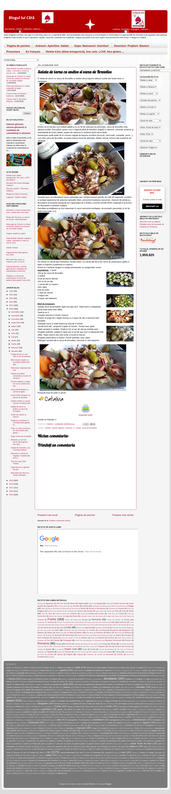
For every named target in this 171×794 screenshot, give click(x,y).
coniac (18, 692)
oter (87, 738)
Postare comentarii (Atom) (59, 521)
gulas (124, 712)
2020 (11, 309)
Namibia (80, 635)
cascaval (98, 684)
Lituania (92, 630)
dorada (53, 701)
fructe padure (133, 706)
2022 (11, 302)
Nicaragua (103, 635)
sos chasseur (112, 760)
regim (123, 749)
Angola (108, 603)
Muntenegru (69, 635)
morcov (74, 733)
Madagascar (126, 630)
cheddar (36, 687)
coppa (74, 692)
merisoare (84, 730)
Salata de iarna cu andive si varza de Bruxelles (19, 409)
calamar (70, 681)
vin (112, 771)
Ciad (43, 613)
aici (53, 211)
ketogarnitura (115, 720)
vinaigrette (119, 771)
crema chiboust (81, 695)
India (112, 622)
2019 (11, 480)
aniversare (26, 670)
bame (98, 673)
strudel (91, 763)
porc (83, 746)
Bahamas (105, 606)
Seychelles (122, 644)
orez (63, 738)
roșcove (134, 752)
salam (41, 755)
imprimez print (85, 415)
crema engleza (108, 695)
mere (74, 731)
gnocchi (142, 709)
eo (138, 701)
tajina (36, 765)
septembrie (16, 323)
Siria (110, 646)
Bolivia (83, 608)
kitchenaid (34, 722)
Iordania (123, 625)
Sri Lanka (58, 649)
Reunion (128, 640)
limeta (66, 725)
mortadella (84, 733)
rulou (160, 753)
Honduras (104, 622)
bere (14, 676)
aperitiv (63, 670)
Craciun (15, 695)
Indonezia (122, 622)
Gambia (75, 619)
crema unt (33, 697)
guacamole (68, 712)
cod (103, 690)
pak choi (129, 738)
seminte (41, 758)
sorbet (96, 760)
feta (90, 704)
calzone (86, 681)
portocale (93, 747)
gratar (35, 712)
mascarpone (160, 728)
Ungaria (69, 654)
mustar (11, 736)
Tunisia (109, 652)
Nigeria (118, 635)
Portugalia (67, 640)
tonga (50, 657)
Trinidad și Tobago (97, 652)
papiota (60, 741)
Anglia (99, 603)
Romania (43, 643)
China (131, 611)
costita (135, 692)
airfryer (46, 668)
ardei (98, 670)
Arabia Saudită (78, 670)
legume (61, 428)
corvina (117, 692)
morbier (65, 733)
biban (37, 676)
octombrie (15, 319)
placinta (59, 746)
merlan (92, 730)
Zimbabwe (41, 657)
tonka (156, 765)
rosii (123, 752)
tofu (131, 765)
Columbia (73, 614)
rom (87, 753)
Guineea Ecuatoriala (64, 622)
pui (35, 749)
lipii (89, 725)
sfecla (132, 758)
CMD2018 (49, 690)
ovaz (106, 738)
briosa (54, 679)
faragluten (43, 703)
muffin (115, 733)
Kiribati (114, 627)
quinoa (50, 749)
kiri (18, 723)
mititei (23, 733)
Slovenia (128, 646)
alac (53, 667)
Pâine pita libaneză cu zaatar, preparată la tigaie (18, 87)
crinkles (62, 697)
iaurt (68, 714)
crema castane (67, 695)
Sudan (84, 649)
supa (130, 763)
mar (121, 728)
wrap (15, 773)
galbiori (162, 706)
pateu (43, 744)
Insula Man (47, 625)
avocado (21, 673)
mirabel (16, 733)
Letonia (48, 630)
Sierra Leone (90, 646)
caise (62, 682)
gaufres (70, 709)
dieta (24, 701)
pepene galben (79, 744)
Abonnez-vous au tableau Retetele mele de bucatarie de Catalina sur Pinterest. (152, 224)
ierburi (83, 714)
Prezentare (13, 51)
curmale (139, 697)
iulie (13, 330)
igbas (91, 714)
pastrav (26, 744)
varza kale (77, 771)
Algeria (81, 603)
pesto (160, 744)
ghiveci (124, 709)
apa (56, 670)
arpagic (125, 670)
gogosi (158, 709)
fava (84, 704)
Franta (52, 619)
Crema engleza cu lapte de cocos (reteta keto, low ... (20, 384)
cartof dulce (78, 684)
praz (145, 746)
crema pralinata (22, 697)
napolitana (43, 736)
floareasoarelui (148, 704)
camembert (104, 681)
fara (34, 704)
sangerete (97, 755)
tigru (97, 765)
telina (84, 766)
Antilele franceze (119, 603)
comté (147, 690)
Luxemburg (102, 630)
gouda (18, 712)
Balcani (90, 673)
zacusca (35, 773)
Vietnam (120, 654)
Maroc (79, 633)
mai (13, 337)
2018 (11, 484)
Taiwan (59, 652)
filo (117, 704)
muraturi (135, 733)
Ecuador (59, 616)
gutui (130, 712)
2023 (11, 298)
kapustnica (9, 720)
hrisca (60, 714)
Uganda (60, 654)
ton (142, 766)
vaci (27, 771)
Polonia (56, 640)
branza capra (27, 679)
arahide (89, 670)
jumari (160, 717)
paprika (68, 741)
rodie (81, 753)
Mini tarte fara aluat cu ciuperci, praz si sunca (15, 260)
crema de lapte (94, 695)
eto (23, 704)
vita (144, 771)
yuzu (28, 773)
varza (50, 771)
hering (30, 714)
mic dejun (107, 731)
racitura (59, 749)
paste (158, 741)
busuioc (31, 682)
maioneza (10, 728)
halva (16, 714)
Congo (82, 613)
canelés (141, 681)
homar (37, 714)
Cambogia (70, 611)
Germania (96, 619)
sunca (122, 763)
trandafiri (27, 768)
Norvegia (127, 635)
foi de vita (159, 704)
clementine (38, 690)
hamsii (23, 714)
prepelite (9, 749)
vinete (129, 771)
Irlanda (45, 628)
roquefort (108, 753)
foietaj (18, 706)
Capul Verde (99, 611)
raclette (67, 749)
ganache (35, 709)
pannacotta (31, 741)
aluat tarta (113, 668)
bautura (123, 673)
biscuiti (82, 676)
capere (8, 684)
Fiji (123, 616)
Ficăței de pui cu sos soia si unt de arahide (20, 355)
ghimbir (116, 709)
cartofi (88, 684)
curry (147, 697)
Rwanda (68, 644)
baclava (52, 673)
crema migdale (139, 695)
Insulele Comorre (73, 625)
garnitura (46, 709)
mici (115, 730)
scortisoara (31, 758)
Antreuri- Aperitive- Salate (52, 45)
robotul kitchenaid (67, 753)
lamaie (84, 723)
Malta (71, 633)
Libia (72, 630)
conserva (39, 692)
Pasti (8, 744)
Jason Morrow (89, 784)
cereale (153, 684)
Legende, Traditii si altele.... (17, 197)
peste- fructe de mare (141, 743)
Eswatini (108, 616)
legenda (136, 723)
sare (138, 755)
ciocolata (140, 687)
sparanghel (13, 763)
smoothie (64, 760)
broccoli (72, 679)
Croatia (121, 614)
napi (35, 736)
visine (138, 771)
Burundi (61, 611)
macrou (139, 725)
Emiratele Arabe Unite (88, 616)
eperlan (144, 701)
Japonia (87, 628)
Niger (111, 635)
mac (121, 725)
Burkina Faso (52, 611)
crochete (89, 697)
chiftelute (66, 687)
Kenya (52, 720)
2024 (11, 295)
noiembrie (15, 316)
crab (7, 695)
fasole (75, 704)
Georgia (85, 620)
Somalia (40, 649)
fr (33, 706)
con (153, 690)
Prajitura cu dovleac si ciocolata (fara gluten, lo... (20, 422)
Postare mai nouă (48, 515)
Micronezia (118, 632)
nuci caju (159, 736)
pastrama (17, 744)
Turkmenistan (129, 652)
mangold (104, 728)
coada (67, 690)
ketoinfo (128, 720)
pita (43, 746)
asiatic (144, 670)
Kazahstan (98, 627)
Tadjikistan (41, 652)
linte (82, 725)
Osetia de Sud (73, 638)
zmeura (60, 773)
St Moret (60, 763)
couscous (143, 692)
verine (97, 771)
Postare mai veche (122, 515)
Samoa (85, 644)
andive (48, 428)
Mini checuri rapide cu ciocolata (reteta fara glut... (20, 362)
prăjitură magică (157, 746)
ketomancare (139, 719)
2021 (11, 305)
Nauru (88, 635)
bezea (22, 676)
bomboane (123, 676)
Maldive (58, 632)
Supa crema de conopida (21, 436)
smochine (54, 760)
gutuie (138, 712)
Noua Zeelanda (43, 638)
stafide (68, 763)
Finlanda (41, 620)
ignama (98, 714)
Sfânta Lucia (83, 758)
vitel (151, 771)
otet (92, 738)
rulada (151, 753)
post (123, 746)
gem (79, 709)
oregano (55, 738)
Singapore (101, 646)
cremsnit (43, 697)
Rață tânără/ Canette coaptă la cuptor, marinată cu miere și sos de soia (18, 71)
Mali (65, 632)
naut (58, 736)
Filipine (129, 616)
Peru (48, 640)
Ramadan (83, 749)
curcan (129, 697)
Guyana (89, 622)
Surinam (101, 649)
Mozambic (58, 635)
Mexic (108, 633)
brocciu (64, 679)
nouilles (126, 736)
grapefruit (26, 712)
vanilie (35, 771)
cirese (8, 690)
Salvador (78, 644)
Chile (124, 611)
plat (68, 747)
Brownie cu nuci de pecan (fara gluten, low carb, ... (19, 442)
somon (87, 760)
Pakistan (84, 638)
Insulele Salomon (112, 625)
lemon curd (161, 723)
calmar (78, 681)
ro (74, 428)
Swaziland (110, 649)
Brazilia (121, 608)
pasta (133, 741)
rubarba (143, 753)
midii (131, 731)
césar (160, 684)
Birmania (75, 608)
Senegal (104, 644)
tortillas (18, 768)
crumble (98, 697)
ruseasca (9, 755)
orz (70, 738)
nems (67, 736)
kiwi (46, 723)
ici (56, 419)
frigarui (69, 707)
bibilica (44, 675)
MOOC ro (56, 733)
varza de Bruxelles (89, 428)
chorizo (117, 687)
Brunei (129, 608)
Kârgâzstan (130, 627)
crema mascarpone (124, 695)
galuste (11, 709)
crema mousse (152, 695)
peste (126, 744)
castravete (120, 684)
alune (123, 668)
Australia (76, 606)
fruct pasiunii (98, 707)
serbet (57, 758)
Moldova (128, 633)
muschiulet (161, 733)
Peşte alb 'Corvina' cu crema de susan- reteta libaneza (18, 218)
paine (120, 738)
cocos (94, 690)
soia (71, 760)
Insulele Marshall (98, 625)
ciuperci (18, 690)
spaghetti (145, 760)
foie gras (9, 707)
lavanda (127, 723)
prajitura (133, 746)
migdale (154, 731)
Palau (93, 638)
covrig (152, 692)
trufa (55, 768)
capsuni (17, 684)
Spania (48, 649)
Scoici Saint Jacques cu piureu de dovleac (20, 396)
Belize (43, 608)
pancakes (12, 741)
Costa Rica (111, 613)
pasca (123, 741)
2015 (11, 495)
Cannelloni (150, 681)
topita (163, 766)
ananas (132, 668)
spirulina (23, 763)
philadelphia (10, 747)
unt (132, 768)
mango (94, 728)
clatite (27, 690)
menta (65, 731)
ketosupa (9, 723)
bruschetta (97, 679)
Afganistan (49, 603)
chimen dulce (86, 687)
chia (57, 687)
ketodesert (98, 719)
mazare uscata (54, 731)
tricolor (34, 768)
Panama (111, 638)
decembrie (15, 312)
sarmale (162, 755)
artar (131, 670)
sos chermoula (124, 760)
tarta (60, 766)
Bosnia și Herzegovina (97, 608)
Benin (50, 608)
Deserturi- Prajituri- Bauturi (131, 45)
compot (128, 690)
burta (16, 681)
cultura (113, 697)
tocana (124, 766)
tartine (68, 766)
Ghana (109, 619)
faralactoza (58, 704)
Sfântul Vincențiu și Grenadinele (72, 646)
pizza (49, 746)
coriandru (90, 692)
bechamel (143, 673)
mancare (68, 428)
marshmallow (147, 728)
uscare (158, 768)
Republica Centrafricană (94, 640)
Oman (63, 638)
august (14, 326)
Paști (34, 744)
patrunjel (59, 744)
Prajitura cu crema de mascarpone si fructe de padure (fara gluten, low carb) (18, 278)
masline (13, 731)
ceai (129, 684)
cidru (131, 687)
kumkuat (69, 723)
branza (12, 679)
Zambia (42, 773)
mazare (42, 731)
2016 (11, 491)
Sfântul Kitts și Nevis (51, 646)
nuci (149, 736)
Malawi (50, 633)
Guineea (51, 622)
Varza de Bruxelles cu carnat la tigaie (19, 390)
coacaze (59, 690)
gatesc (60, 709)
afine (26, 668)
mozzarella (104, 733)
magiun (160, 725)
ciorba (153, 687)
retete (8, 753)
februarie (15, 348)
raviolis (98, 749)
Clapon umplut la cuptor (16, 233)
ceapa (137, 684)
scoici (20, 758)
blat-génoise (102, 676)
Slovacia (118, 646)
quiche (42, 749)
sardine (131, 755)
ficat (97, 704)
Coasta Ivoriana (61, 613)
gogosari (150, 709)
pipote (36, 747)
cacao (40, 682)
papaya (51, 741)
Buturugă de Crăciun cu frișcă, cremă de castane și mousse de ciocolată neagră (18, 78)
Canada (89, 611)
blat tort (92, 676)
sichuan (140, 758)
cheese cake (47, 687)
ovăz (113, 738)
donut (46, 701)
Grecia (126, 620)
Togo (86, 652)
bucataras (110, 678)
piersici (21, 747)
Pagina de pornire (18, 45)
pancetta (22, 741)
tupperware (72, 768)
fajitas (28, 704)
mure (143, 733)
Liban (56, 630)
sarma (153, 755)
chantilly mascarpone (14, 687)
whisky (8, 773)
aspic (153, 670)
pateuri (50, 744)
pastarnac (149, 741)
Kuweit (121, 627)
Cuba (129, 613)
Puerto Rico (79, 640)
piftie (29, 747)
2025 (11, 291)
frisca (87, 706)
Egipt (67, 616)
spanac (153, 760)
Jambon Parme (141, 717)
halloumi (9, 714)
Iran (39, 628)
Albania (72, 603)
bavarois (134, 673)
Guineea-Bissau (79, 622)
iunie (13, 333)
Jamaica (79, 627)
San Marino (94, 644)
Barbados (122, 606)
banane (105, 673)
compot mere (137, 690)
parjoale (102, 741)
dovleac (62, 701)
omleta (47, 738)
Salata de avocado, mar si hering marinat (20, 449)
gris (60, 712)
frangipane (48, 706)
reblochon (107, 749)
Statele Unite (70, 649)
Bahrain (113, 606)
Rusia (58, 644)
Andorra (91, 603)
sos (102, 760)
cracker (23, 695)
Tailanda (50, 652)
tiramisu (116, 766)
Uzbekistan (90, 654)
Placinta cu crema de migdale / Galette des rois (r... (20, 455)
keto (59, 719)
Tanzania (68, 652)
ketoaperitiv (72, 720)
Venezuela (109, 654)
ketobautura (86, 720)
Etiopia (116, 616)
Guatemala (41, 622)
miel (138, 731)
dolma (39, 701)
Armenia (60, 606)
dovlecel (72, 701)
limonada (75, 725)
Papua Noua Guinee (124, 638)
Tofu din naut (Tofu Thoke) (18, 462)
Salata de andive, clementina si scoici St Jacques (21, 376)
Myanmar (20, 736)
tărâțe (78, 765)
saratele (123, 755)
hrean (53, 714)
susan (147, 763)
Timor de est (78, 652)
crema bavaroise (53, 695)
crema (40, 695)
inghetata (130, 714)
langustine (95, 723)
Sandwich (87, 755)
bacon (60, 673)
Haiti (96, 622)
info (122, 714)
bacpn (67, 673)
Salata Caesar (12, 248)
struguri (99, 763)
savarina (12, 758)
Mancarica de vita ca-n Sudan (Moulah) (20, 474)
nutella (20, 738)
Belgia (131, 606)
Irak (130, 625)
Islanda (54, 628)
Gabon (67, 619)
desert (10, 700)
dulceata (89, 701)
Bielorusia (66, 608)
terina (92, 765)
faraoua (67, 704)
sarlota (145, 755)
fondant (27, 706)
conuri (49, 692)
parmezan (113, 741)
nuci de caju (10, 738)
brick (46, 679)
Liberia (66, 630)
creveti (52, 697)
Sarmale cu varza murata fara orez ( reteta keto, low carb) (18, 211)
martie (14, 344)
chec (27, 687)
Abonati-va (152, 206)
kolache (52, 723)
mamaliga (69, 728)
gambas (18, 709)
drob (82, 701)
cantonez (159, 681)
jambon (129, 717)
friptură (78, 706)
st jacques (49, 763)
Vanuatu (99, 654)
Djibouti (51, 616)
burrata (9, 682)
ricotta (32, 753)
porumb (114, 747)
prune (16, 749)
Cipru (50, 614)
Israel (62, 628)
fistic (131, 704)
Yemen (129, 654)
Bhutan (57, 608)
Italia (69, 627)
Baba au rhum (43, 673)
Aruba (68, 606)
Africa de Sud (61, 603)
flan (137, 704)
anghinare (159, 667)
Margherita (128, 728)
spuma (31, 763)
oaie (26, 738)
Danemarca (42, 616)
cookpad (64, 692)
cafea (54, 682)
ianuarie (14, 351)
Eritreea (152, 701)
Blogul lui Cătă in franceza (17, 194)
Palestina (101, 638)
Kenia (107, 628)
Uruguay (80, 654)
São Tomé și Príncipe (124, 649)
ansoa (34, 670)
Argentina (50, 606)
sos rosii (135, 760)
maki (20, 728)
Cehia (116, 611)
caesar (47, 681)
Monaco (40, 635)
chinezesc (106, 687)
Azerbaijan (96, 606)
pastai (140, 741)
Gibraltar (117, 619)
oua (98, 738)
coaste (87, 690)
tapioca (52, 766)
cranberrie (31, 695)
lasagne (119, 723)
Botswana (112, 608)
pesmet (118, 744)
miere (146, 731)
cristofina (71, 697)
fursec (146, 706)
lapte (110, 723)
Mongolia (49, 635)
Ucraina (50, 654)
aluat (77, 667)
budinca (129, 679)
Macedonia (114, 630)
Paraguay (41, 640)
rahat (75, 749)
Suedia (93, 649)
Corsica (101, 614)
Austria (85, 606)
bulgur (148, 679)
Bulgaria (41, 611)
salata (78, 428)
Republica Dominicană (113, 640)
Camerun (80, 611)
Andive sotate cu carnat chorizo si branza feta (20, 402)
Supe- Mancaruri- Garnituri (91, 45)
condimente (161, 690)
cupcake (121, 697)
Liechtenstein (81, 630)
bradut (163, 675)
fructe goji (121, 707)
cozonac (159, 692)
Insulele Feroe (86, 625)
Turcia (117, 652)
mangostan (113, 728)
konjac (60, 723)
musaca (151, 733)
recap (116, 749)
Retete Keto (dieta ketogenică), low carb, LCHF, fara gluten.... (85, 51)
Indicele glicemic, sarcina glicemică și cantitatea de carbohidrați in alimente (16, 269)
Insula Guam (143, 714)
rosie (116, 752)
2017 (11, 488)
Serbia (113, 644)
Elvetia (74, 616)
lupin (103, 725)
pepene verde (94, 744)
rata (90, 749)
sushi (153, 763)
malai (34, 728)
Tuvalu (42, 654)
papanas (43, 741)
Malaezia (41, 633)
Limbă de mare (55, 725)
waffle (158, 771)
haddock (154, 712)
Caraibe (109, 611)
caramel (46, 684)
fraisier (40, 706)
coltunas (110, 690)
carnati (54, 428)
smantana (43, 760)
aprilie (14, 340)
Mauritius (99, 633)
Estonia (100, 616)
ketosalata (157, 720)
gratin (43, 712)
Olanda (55, 638)
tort (10, 768)
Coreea (91, 614)
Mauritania (90, 632)
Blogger (108, 784)
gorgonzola (10, 712)
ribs (24, 753)
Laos (41, 630)
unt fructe (140, 768)
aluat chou (90, 668)
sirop (16, 760)
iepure (77, 714)
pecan (69, 744)
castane (109, 684)
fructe (109, 706)
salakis (34, 755)
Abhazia (40, 603)
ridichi (42, 753)
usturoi (8, 771)
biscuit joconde (71, 675)
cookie (55, 692)
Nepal (95, 635)
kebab (38, 720)
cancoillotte (132, 681)
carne (65, 684)
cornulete (99, 692)
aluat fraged (101, 668)
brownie (81, 679)
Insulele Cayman (59, 625)
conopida (27, 692)
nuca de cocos (137, 736)
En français (33, 51)
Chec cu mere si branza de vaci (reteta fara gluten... (20, 430)
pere (103, 744)
